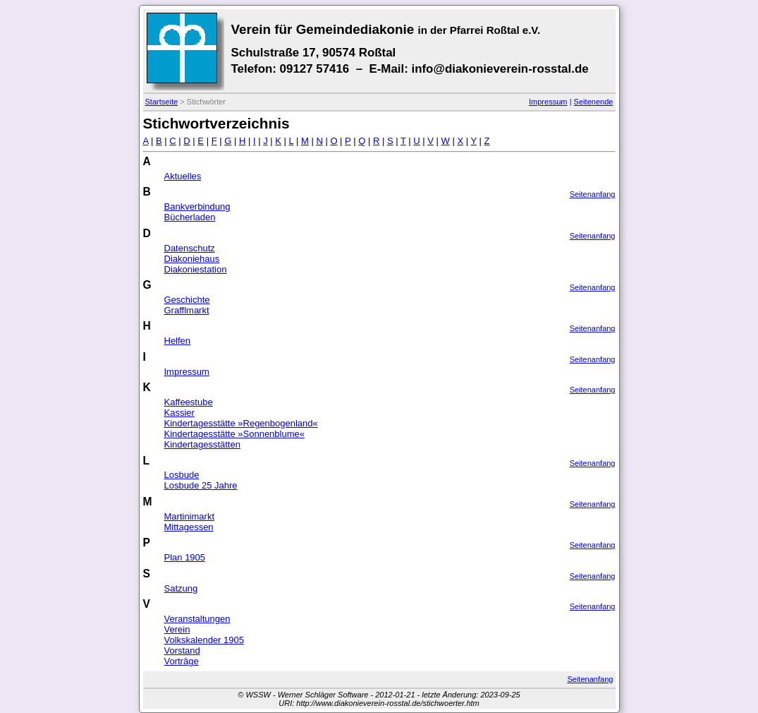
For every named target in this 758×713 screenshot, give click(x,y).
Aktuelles (183, 176)
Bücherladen (190, 217)
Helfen (177, 340)
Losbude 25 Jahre (201, 485)
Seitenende (593, 101)
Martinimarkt (189, 516)
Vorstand (182, 650)
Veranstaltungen (197, 618)
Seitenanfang (593, 194)
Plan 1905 (185, 557)
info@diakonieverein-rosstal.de (499, 69)
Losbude (182, 474)
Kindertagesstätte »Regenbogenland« (241, 423)
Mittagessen (189, 527)
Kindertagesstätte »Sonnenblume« (234, 434)
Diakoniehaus (192, 258)
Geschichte (187, 299)
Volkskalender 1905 (204, 640)
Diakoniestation (195, 269)
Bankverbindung (197, 206)
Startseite (161, 101)
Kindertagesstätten (202, 444)
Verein (177, 629)
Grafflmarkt (186, 310)
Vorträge (181, 661)
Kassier (179, 412)
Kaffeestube (188, 402)
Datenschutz (189, 248)
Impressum (548, 101)
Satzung (181, 588)
